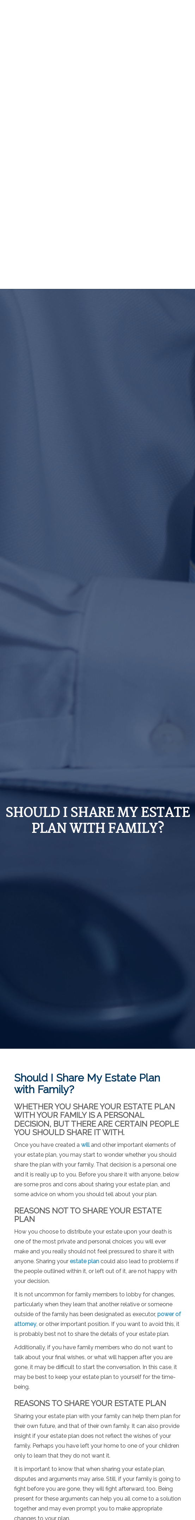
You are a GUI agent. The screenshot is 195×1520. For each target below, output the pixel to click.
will (85, 1144)
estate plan (84, 1261)
